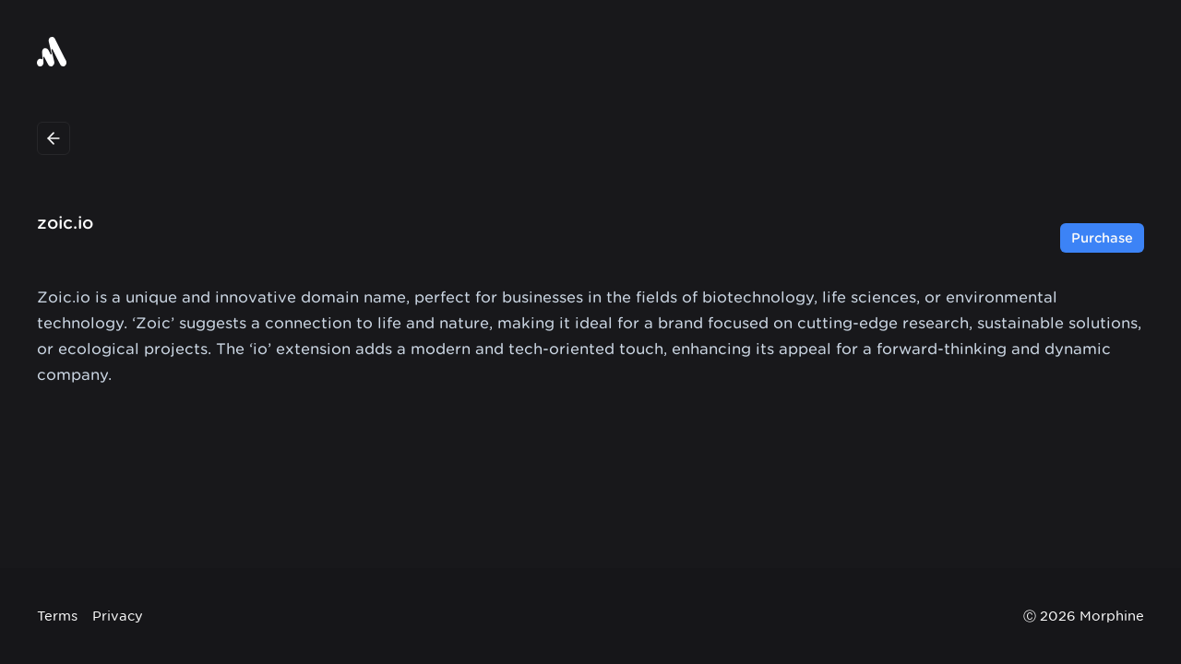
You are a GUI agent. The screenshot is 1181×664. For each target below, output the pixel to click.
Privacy (117, 615)
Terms (57, 615)
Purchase (1102, 238)
